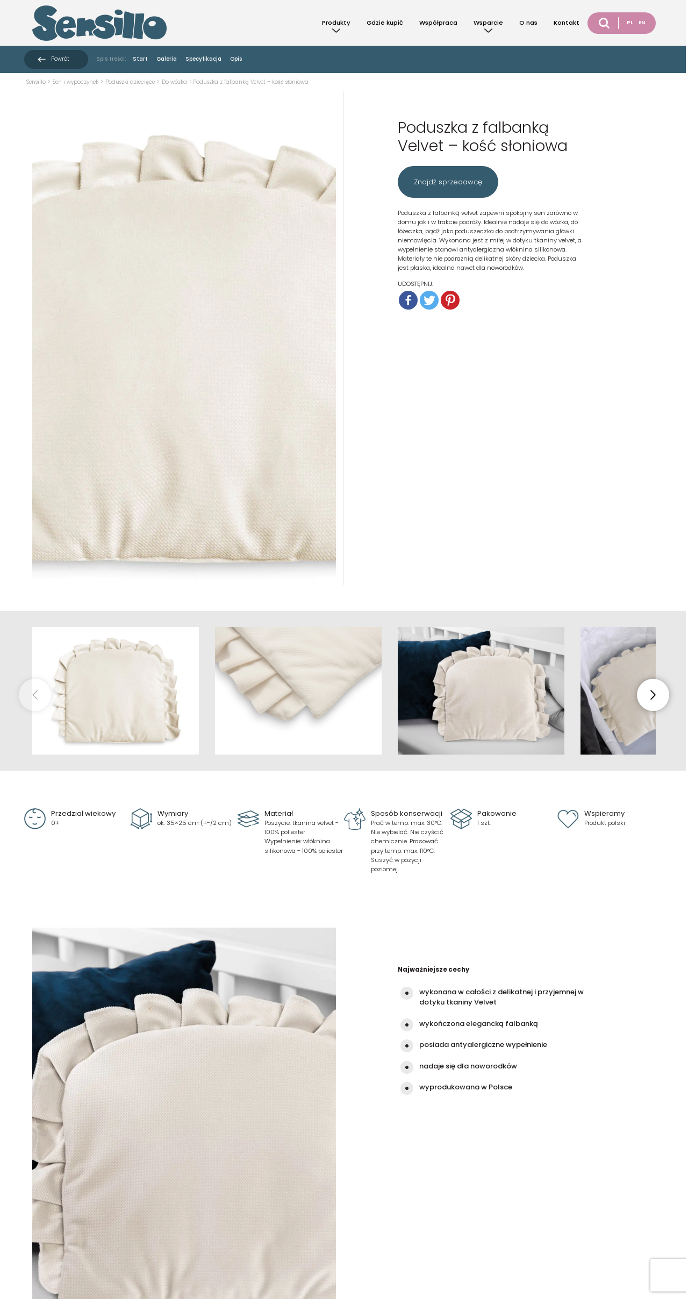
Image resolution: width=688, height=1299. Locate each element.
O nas (528, 22)
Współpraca (438, 22)
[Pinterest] (450, 300)
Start (140, 58)
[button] (653, 695)
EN (642, 22)
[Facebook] (408, 300)
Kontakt (566, 22)
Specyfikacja (203, 58)
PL (630, 22)
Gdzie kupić (385, 22)
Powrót (60, 58)
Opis (236, 58)
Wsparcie (488, 22)
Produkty (336, 22)
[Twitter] (429, 300)
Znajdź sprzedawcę (448, 182)
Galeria (166, 58)
